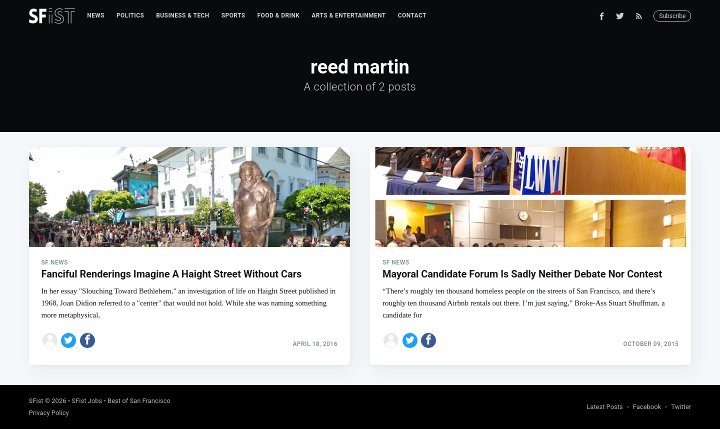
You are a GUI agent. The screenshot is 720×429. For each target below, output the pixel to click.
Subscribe (672, 16)
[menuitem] (95, 16)
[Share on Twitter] (68, 340)
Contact (412, 15)
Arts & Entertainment (349, 15)
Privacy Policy (49, 412)
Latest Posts (604, 406)
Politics (130, 15)
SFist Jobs (87, 400)
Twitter (681, 406)
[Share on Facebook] (87, 340)
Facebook (647, 406)
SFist (36, 400)
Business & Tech (183, 15)
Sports (234, 15)
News (95, 15)
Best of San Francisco (139, 400)
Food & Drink (279, 15)
